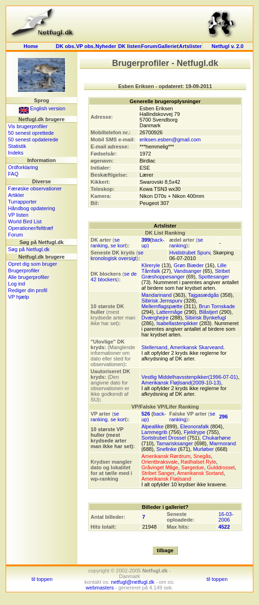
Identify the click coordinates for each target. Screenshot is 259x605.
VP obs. (85, 46)
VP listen (18, 215)
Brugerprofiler (24, 270)
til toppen (42, 579)
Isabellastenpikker (177, 323)
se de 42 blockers (114, 276)
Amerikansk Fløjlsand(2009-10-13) (181, 382)
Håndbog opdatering (31, 208)
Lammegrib (154, 432)
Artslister (190, 46)
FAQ (13, 174)
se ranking (105, 242)
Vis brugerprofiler (28, 126)
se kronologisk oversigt (117, 255)
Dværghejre (155, 317)
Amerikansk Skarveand (196, 347)
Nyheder (106, 46)
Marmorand (222, 443)
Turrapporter (22, 201)
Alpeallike (153, 426)
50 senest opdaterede (33, 139)
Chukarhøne (216, 438)
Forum (149, 46)
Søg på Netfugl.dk (29, 249)
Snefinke (166, 449)
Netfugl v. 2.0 (227, 46)
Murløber (203, 449)
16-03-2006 (226, 517)
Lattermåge (169, 312)
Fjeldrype (194, 432)
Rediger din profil (27, 290)
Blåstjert (208, 312)
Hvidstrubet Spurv (189, 252)
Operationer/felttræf (30, 228)
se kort (118, 245)
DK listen (129, 46)
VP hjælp (18, 297)
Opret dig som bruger (32, 264)
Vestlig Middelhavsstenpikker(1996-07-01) (190, 377)
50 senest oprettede (31, 133)
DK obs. (66, 46)
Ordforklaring (23, 167)
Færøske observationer (35, 188)
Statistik (17, 146)
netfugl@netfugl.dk (132, 582)
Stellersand (154, 347)
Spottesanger (213, 276)
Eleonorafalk (194, 426)
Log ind (16, 283)
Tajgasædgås (203, 295)
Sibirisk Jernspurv (162, 300)
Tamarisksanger (174, 443)
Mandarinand (157, 295)
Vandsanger (187, 271)
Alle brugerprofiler (28, 277)
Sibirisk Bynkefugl (205, 317)
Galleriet (168, 46)
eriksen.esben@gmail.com (170, 139)
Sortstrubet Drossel (164, 438)
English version (42, 108)
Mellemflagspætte (162, 306)
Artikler (16, 195)
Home (31, 46)
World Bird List (25, 221)
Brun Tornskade (217, 306)
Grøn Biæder (189, 265)
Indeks (15, 152)
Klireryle (151, 265)
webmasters (100, 587)
